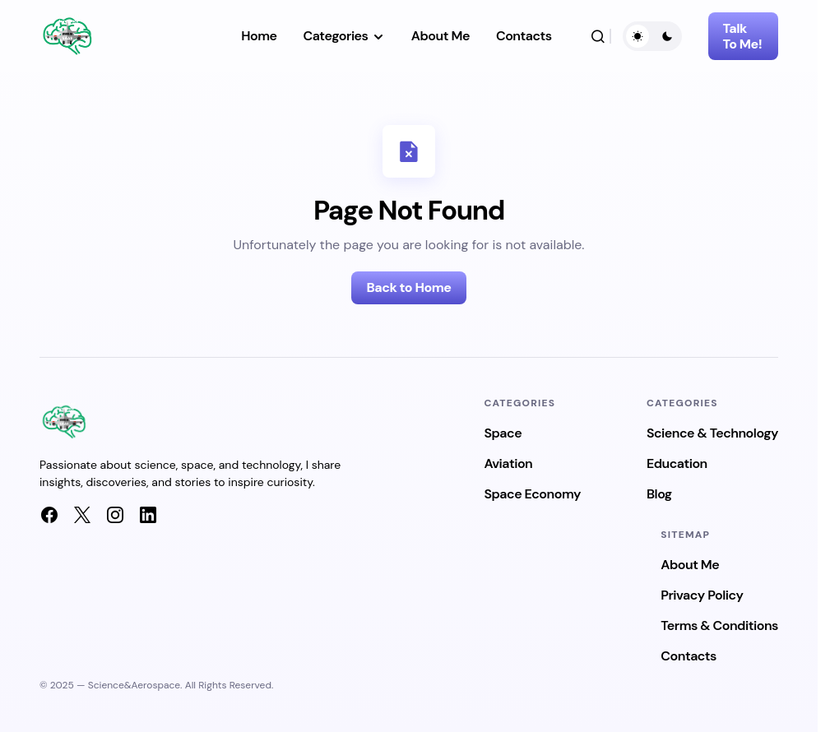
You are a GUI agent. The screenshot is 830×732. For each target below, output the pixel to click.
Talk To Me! (743, 36)
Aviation (508, 463)
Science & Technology (712, 433)
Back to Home (408, 287)
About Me (690, 564)
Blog (659, 494)
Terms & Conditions (719, 625)
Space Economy (532, 494)
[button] (598, 36)
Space (503, 433)
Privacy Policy (702, 595)
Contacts (688, 656)
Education (677, 463)
